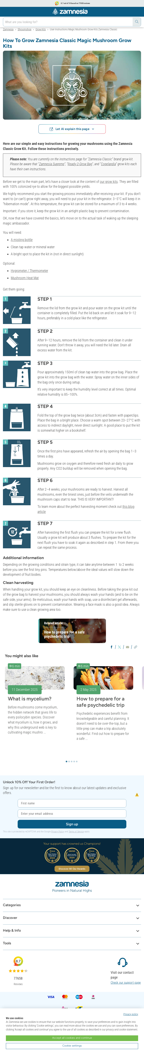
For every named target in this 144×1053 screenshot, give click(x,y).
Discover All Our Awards (72, 868)
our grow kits (109, 182)
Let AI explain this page (72, 128)
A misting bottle (22, 240)
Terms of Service (76, 831)
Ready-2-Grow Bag (80, 164)
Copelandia (108, 164)
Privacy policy (130, 1014)
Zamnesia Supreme (51, 164)
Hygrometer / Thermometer (29, 271)
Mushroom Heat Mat (25, 278)
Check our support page (126, 982)
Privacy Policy (57, 831)
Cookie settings (72, 1045)
